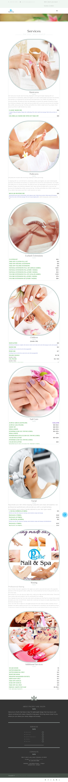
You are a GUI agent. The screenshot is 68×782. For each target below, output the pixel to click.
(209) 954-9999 (13, 2)
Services (36, 18)
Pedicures (28, 734)
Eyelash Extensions (30, 736)
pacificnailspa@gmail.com (27, 2)
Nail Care (27, 741)
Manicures (28, 732)
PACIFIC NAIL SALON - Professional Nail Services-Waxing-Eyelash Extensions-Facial (37, 775)
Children (27, 739)
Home (30, 18)
